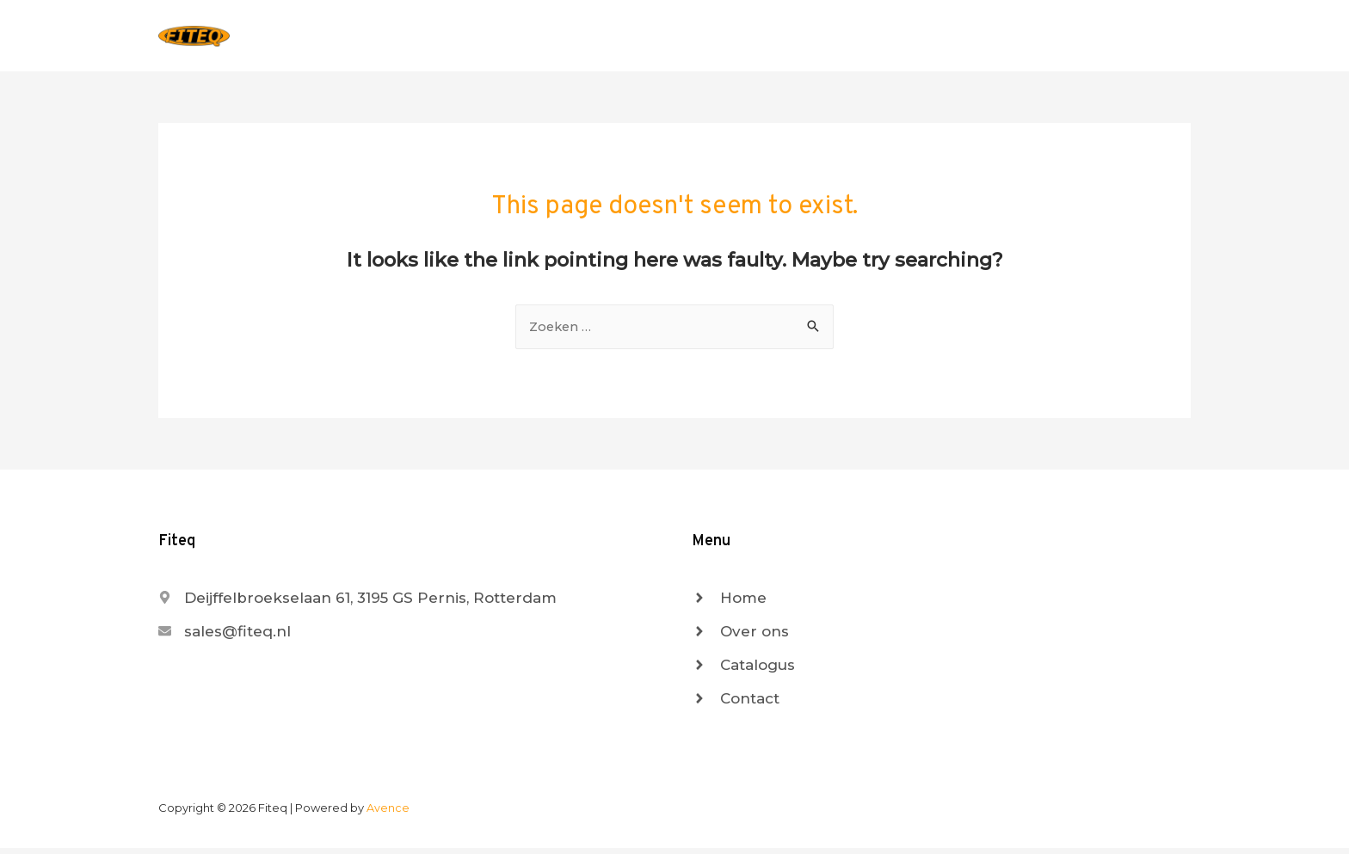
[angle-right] (729, 603)
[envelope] (224, 637)
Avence (388, 813)
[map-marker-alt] (357, 603)
